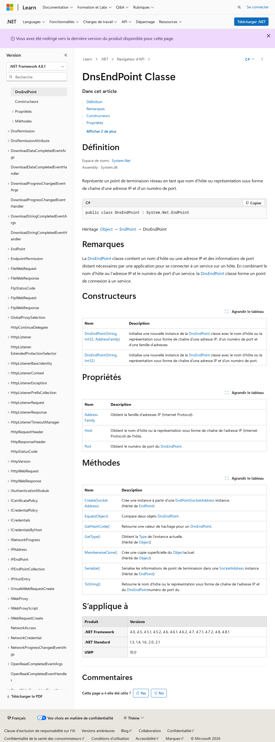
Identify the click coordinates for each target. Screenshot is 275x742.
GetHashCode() (97, 526)
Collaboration (150, 730)
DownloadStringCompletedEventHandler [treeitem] (39, 236)
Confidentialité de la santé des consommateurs (42, 738)
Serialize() (92, 568)
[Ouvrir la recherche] (239, 7)
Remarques (95, 108)
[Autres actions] (262, 59)
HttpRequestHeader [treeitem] (27, 431)
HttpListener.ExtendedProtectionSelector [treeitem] (33, 350)
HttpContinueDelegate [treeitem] (29, 327)
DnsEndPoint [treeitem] (26, 91)
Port (88, 446)
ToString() (92, 584)
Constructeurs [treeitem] (26, 101)
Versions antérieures (98, 730)
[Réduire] (65, 55)
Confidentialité (179, 730)
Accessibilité (145, 738)
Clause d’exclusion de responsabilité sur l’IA (39, 730)
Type (143, 536)
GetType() (92, 536)
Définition (94, 101)
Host (88, 430)
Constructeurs (98, 115)
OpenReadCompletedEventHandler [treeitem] (39, 677)
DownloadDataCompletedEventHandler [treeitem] (39, 170)
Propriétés (94, 122)
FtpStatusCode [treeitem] (23, 288)
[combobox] (36, 66)
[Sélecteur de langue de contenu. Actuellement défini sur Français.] (16, 718)
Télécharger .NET (251, 21)
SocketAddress (202, 500)
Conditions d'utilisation (110, 738)
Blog (124, 730)
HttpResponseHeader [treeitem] (28, 441)
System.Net (121, 160)
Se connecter (258, 6)
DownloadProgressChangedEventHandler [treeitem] (38, 203)
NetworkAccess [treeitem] (23, 627)
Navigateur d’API (130, 58)
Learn (87, 58)
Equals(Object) (96, 516)
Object (106, 229)
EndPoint (128, 229)
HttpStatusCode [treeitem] (24, 451)
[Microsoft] (9, 7)
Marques (173, 738)
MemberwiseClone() (101, 552)
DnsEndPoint (99, 258)
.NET (104, 58)
